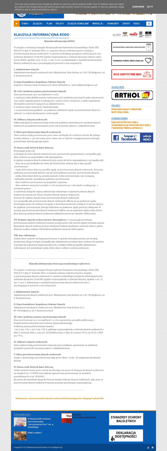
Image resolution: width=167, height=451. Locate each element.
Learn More (138, 7)
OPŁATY (60, 23)
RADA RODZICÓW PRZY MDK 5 (124, 122)
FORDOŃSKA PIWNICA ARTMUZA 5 (126, 128)
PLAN (49, 23)
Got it (150, 7)
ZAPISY (126, 23)
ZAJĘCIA (37, 23)
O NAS (24, 23)
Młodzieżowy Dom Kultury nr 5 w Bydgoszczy (45, 447)
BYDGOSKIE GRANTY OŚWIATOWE (126, 109)
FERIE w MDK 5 (35, 432)
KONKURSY (113, 23)
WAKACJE (97, 23)
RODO (137, 23)
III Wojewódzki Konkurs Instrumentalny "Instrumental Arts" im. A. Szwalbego (41, 422)
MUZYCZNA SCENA (120, 112)
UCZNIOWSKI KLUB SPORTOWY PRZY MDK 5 (131, 125)
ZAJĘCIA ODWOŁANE (78, 23)
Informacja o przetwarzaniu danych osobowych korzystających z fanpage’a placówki (59, 398)
